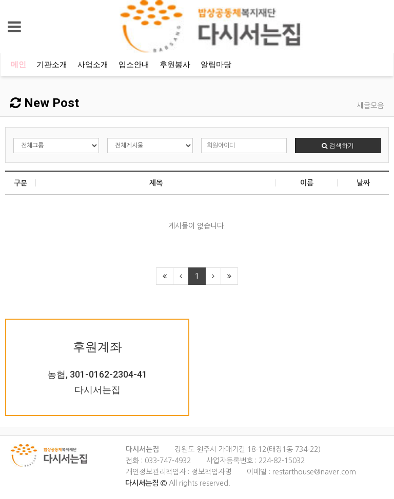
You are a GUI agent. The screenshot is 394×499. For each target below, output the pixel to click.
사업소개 (92, 64)
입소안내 (134, 64)
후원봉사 (175, 64)
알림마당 (216, 64)
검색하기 (338, 145)
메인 (18, 64)
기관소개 (51, 64)
